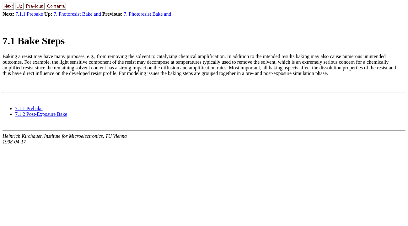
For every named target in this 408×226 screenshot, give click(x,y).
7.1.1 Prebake (29, 14)
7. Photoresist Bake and (77, 14)
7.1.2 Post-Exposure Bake (41, 114)
